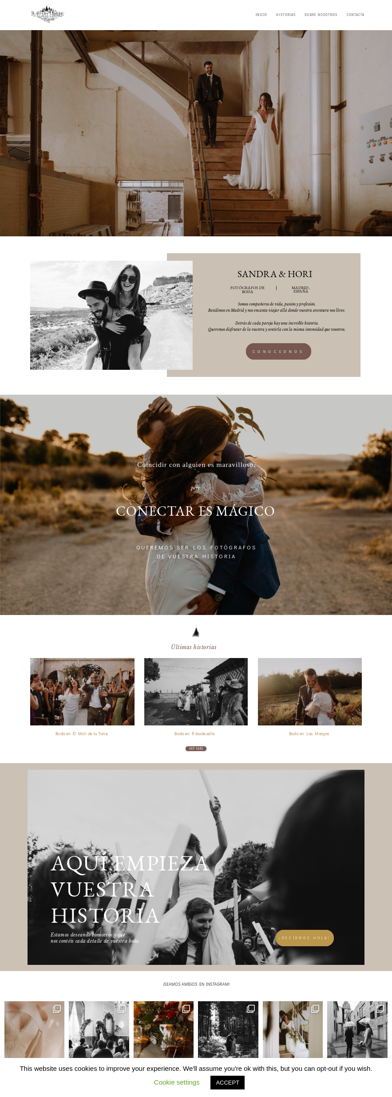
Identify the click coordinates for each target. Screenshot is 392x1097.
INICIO (261, 15)
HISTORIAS (285, 15)
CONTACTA (355, 15)
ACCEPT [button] (227, 1082)
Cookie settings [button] (177, 1082)
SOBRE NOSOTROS (321, 15)
